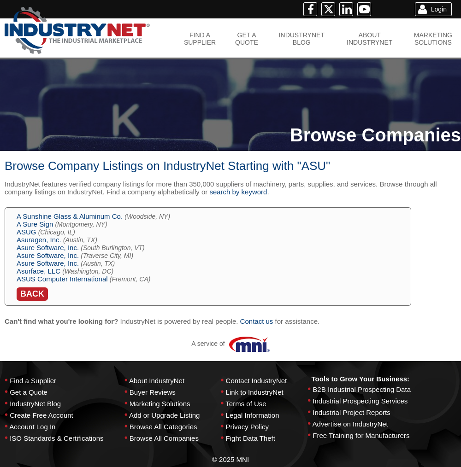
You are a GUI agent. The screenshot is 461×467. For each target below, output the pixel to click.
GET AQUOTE (246, 38)
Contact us (256, 321)
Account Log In (32, 427)
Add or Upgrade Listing (164, 415)
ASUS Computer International (62, 279)
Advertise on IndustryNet (350, 424)
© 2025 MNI (230, 459)
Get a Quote (28, 392)
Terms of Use (245, 404)
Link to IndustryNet (255, 392)
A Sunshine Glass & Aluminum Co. (70, 216)
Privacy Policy (247, 427)
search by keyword (238, 192)
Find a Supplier (33, 381)
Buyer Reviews (153, 392)
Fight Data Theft (250, 438)
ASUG (26, 232)
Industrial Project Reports (351, 412)
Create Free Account (41, 415)
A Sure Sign (35, 224)
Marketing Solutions (160, 404)
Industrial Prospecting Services (360, 401)
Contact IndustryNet (256, 381)
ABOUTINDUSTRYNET (369, 38)
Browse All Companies (164, 438)
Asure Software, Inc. (48, 247)
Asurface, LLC (38, 271)
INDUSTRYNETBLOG (302, 38)
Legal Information (252, 415)
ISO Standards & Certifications (56, 438)
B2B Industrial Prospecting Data (362, 389)
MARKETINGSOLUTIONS (433, 38)
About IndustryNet (156, 381)
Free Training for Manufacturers (361, 435)
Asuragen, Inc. (39, 240)
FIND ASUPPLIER (200, 38)
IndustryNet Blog (35, 404)
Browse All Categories (163, 427)
